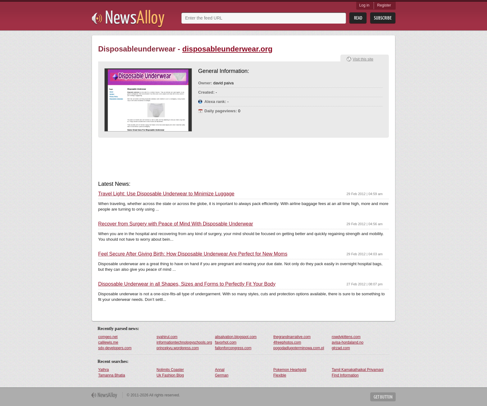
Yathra (103, 370)
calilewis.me (108, 342)
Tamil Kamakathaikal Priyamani (358, 370)
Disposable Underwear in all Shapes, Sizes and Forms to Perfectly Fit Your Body (186, 284)
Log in (364, 5)
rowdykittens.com (346, 337)
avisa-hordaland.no (347, 342)
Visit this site (363, 59)
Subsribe (383, 18)
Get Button (383, 396)
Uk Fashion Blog (170, 375)
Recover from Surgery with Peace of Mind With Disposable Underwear (175, 223)
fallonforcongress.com (233, 348)
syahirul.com (167, 337)
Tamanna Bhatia (111, 375)
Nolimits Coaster (170, 370)
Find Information (345, 375)
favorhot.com (225, 342)
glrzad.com (341, 348)
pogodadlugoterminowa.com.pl (298, 348)
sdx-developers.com (114, 348)
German (221, 375)
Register (384, 5)
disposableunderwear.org (227, 49)
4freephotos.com (287, 342)
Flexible (279, 375)
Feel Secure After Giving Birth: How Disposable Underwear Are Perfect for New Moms (192, 254)
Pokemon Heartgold (289, 370)
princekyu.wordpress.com (178, 348)
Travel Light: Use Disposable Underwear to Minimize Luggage (166, 193)
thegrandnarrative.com (292, 337)
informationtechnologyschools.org (184, 342)
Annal (220, 370)
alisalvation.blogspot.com (236, 337)
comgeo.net (108, 337)
